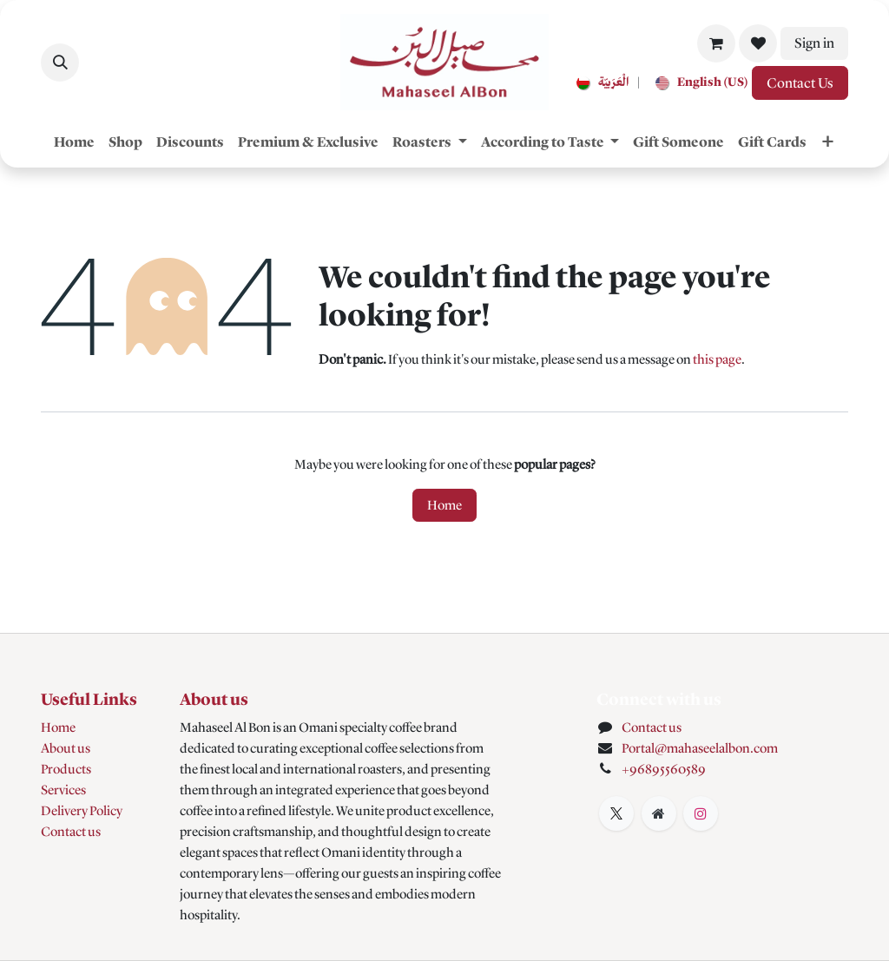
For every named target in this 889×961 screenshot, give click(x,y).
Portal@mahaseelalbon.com (700, 748)
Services (63, 790)
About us (65, 748)
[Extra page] (659, 813)
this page (717, 359)
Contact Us (800, 83)
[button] (60, 62)
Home (444, 505)
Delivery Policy (81, 811)
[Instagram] (700, 813)
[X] (616, 813)
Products (66, 769)
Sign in (814, 43)
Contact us (71, 831)
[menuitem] (599, 83)
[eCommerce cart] (716, 43)
